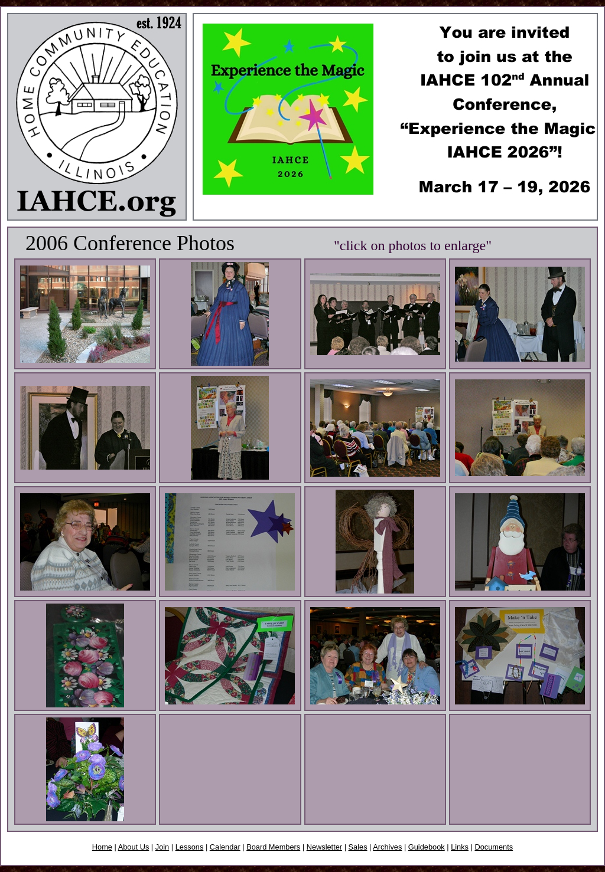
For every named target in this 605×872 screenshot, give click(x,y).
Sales (358, 847)
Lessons (189, 847)
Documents (493, 847)
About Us (133, 847)
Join (162, 847)
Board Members (273, 847)
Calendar (225, 847)
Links (460, 847)
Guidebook (426, 847)
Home (102, 847)
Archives (387, 847)
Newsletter (324, 847)
